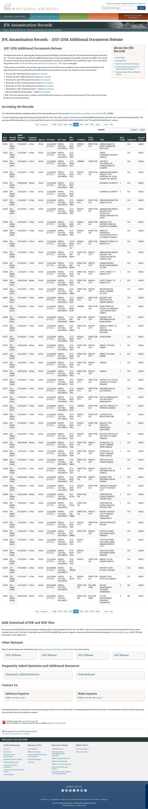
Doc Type (62, 139)
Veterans (31, 762)
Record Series (141, 138)
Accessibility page (59, 723)
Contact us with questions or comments (16, 734)
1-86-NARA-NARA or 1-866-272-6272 (74, 805)
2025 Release (13, 655)
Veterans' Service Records (44, 16)
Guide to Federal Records (61, 758)
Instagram (70, 790)
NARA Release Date (21, 137)
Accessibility (54, 799)
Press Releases (86, 674)
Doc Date (51, 139)
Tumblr (74, 790)
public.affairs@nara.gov (92, 697)
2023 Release (49, 655)
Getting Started (57, 749)
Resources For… (35, 745)
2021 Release (121, 655)
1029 (60, 124)
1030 (65, 124)
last (111, 124)
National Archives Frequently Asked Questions (58, 754)
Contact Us (141, 3)
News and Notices (82, 749)
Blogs (81, 790)
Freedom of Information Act (81, 799)
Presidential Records (11, 762)
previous (43, 124)
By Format (7, 752)
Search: (101, 129)
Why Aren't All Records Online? (60, 768)
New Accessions (82, 752)
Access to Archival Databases (10, 766)
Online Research (12, 745)
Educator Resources (74, 16)
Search (141, 8)
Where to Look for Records (61, 764)
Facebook (62, 790)
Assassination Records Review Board (128, 73)
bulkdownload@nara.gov (119, 632)
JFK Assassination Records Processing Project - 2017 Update (44, 63)
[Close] (145, 786)
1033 (81, 124)
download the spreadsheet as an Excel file (86, 113)
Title (102, 139)
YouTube (77, 790)
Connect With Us (74, 786)
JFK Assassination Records (37, 30)
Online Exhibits (9, 774)
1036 (97, 124)
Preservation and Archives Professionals (37, 755)
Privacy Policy (65, 799)
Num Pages (122, 138)
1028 (54, 124)
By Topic (7, 749)
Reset (142, 130)
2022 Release (85, 655)
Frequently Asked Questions (22, 674)
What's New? (82, 745)
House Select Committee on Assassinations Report (127, 67)
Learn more (127, 805)
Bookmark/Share (128, 3)
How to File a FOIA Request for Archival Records (61, 773)
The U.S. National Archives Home (31, 6)
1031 (70, 124)
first (37, 124)
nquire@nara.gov (18, 697)
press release (41, 74)
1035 (92, 124)
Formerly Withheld (33, 138)
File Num (72, 138)
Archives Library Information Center (14, 771)
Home (6, 30)
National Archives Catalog (13, 759)
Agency (42, 139)
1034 (87, 124)
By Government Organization (9, 755)
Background (121, 60)
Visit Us (103, 16)
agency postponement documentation (54, 649)
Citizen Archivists (113, 3)
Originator (131, 139)
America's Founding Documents (133, 16)
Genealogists (32, 749)
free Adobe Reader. (30, 721)
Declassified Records (59, 761)
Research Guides (60, 745)
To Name (81, 139)
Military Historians (34, 752)
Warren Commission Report (127, 63)
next (106, 124)
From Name (91, 138)
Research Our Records (14, 16)
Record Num (13, 138)
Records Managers (34, 759)
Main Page (120, 57)
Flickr (85, 790)
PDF (49, 146)
